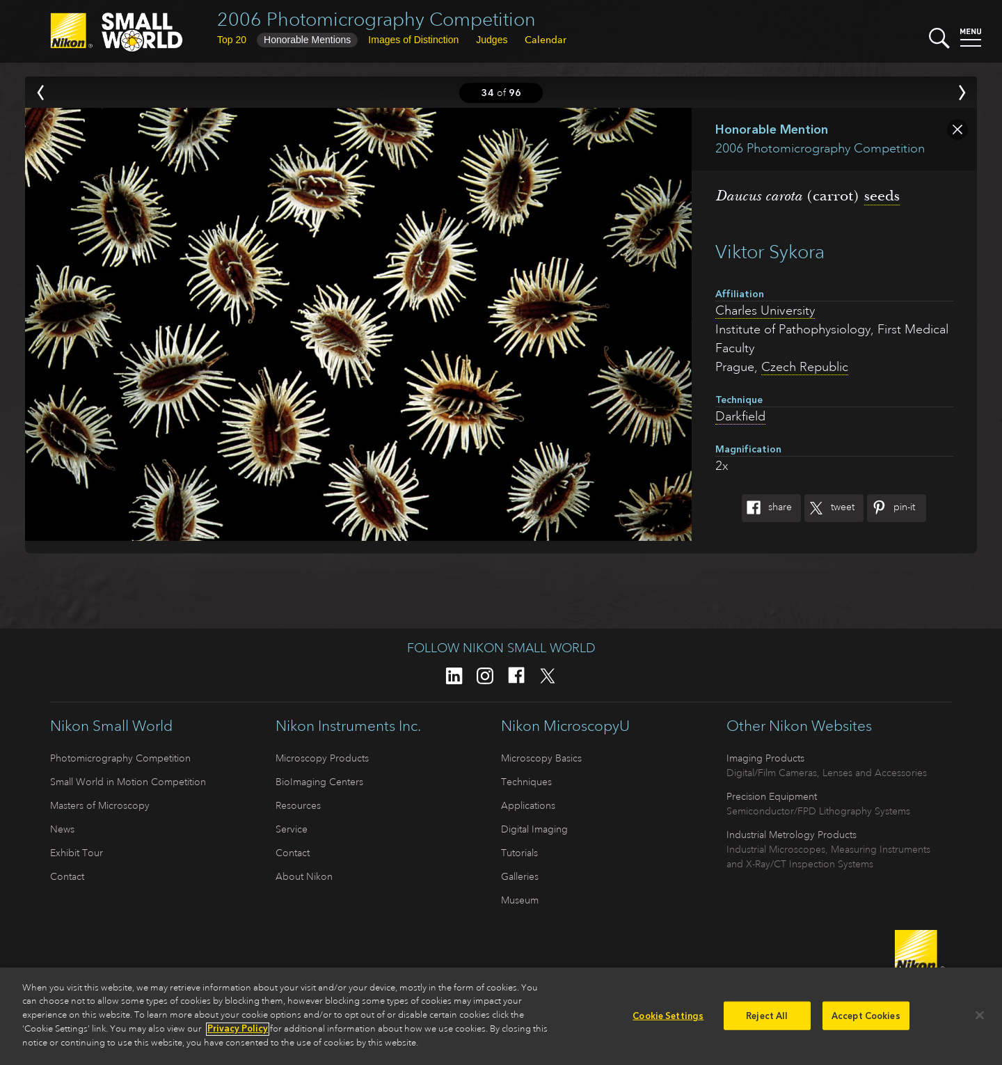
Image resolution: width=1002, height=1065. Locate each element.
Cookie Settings (668, 1019)
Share (767, 508)
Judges (491, 39)
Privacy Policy (237, 1032)
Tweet (829, 508)
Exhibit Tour (76, 852)
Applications (528, 805)
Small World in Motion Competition (128, 781)
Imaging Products (765, 758)
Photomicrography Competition (120, 758)
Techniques (526, 781)
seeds (882, 196)
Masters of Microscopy (100, 805)
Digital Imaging (534, 829)
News (62, 829)
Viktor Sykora (770, 251)
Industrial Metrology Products (791, 834)
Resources (298, 805)
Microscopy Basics (541, 758)
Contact (67, 876)
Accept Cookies (866, 1019)
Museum (520, 900)
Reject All (767, 1019)
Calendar (545, 39)
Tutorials (519, 852)
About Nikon (304, 876)
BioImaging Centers (319, 781)
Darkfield (740, 416)
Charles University (765, 310)
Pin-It (891, 508)
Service (292, 829)
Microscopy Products (322, 758)
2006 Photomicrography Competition (376, 19)
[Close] (979, 1019)
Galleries (520, 876)
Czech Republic (804, 366)
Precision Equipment (771, 796)
